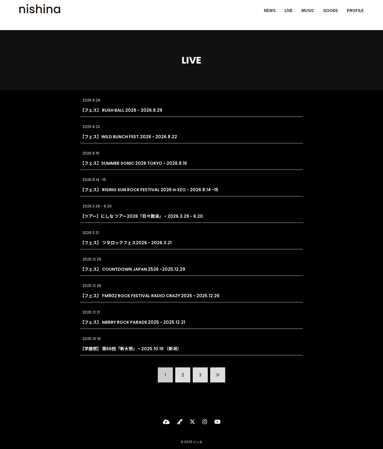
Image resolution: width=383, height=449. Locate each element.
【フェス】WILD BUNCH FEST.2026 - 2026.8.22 (128, 137)
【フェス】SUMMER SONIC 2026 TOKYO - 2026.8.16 (133, 163)
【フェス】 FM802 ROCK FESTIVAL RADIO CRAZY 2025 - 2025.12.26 (150, 296)
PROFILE (355, 15)
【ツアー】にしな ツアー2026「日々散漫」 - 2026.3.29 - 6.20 (141, 216)
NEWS (270, 15)
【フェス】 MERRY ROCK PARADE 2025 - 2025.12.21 (132, 322)
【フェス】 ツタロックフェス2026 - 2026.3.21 (126, 243)
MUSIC (307, 15)
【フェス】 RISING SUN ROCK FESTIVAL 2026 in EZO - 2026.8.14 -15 (149, 190)
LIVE (289, 15)
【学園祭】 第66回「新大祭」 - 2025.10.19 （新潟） (130, 349)
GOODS (330, 15)
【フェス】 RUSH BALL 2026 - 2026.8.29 (121, 110)
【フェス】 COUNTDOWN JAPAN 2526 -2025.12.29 (132, 269)
